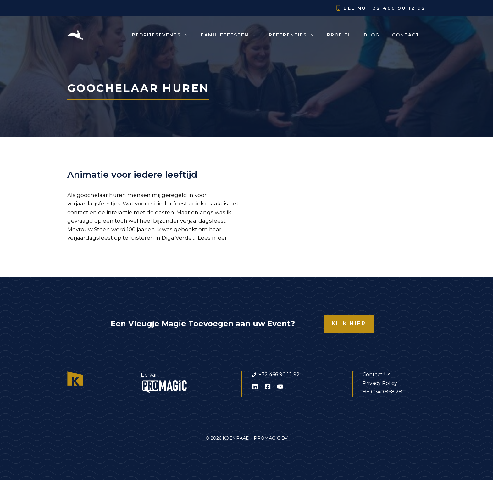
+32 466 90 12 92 (397, 8)
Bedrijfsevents (163, 35)
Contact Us (376, 374)
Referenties (295, 35)
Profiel (339, 35)
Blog (371, 35)
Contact (405, 35)
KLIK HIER (349, 324)
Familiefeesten (232, 35)
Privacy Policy (380, 383)
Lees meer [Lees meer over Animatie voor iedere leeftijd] (212, 238)
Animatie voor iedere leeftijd (132, 174)
